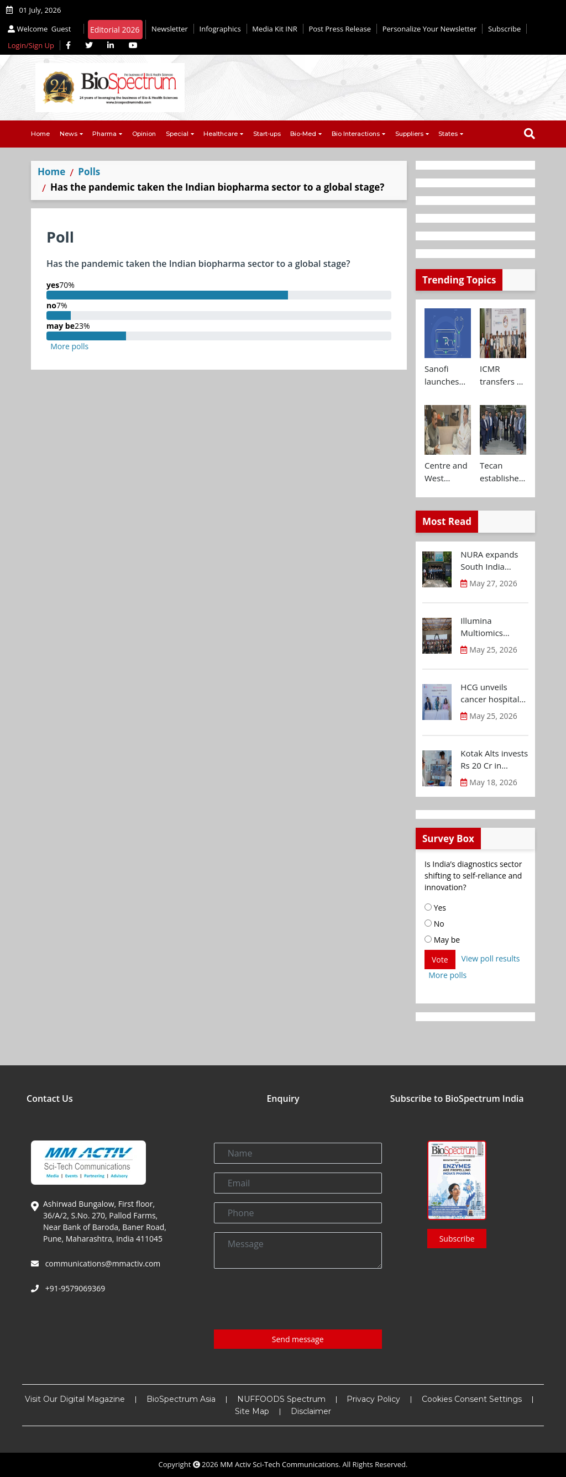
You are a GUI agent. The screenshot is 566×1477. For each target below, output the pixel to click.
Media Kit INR (274, 29)
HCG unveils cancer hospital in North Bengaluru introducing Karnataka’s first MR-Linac (491, 693)
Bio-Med (303, 134)
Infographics (220, 29)
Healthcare (220, 134)
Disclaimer (311, 1411)
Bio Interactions (356, 134)
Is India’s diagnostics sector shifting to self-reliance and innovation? (473, 875)
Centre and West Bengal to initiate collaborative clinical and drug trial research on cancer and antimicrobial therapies (447, 472)
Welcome (41, 29)
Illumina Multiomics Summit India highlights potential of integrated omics (492, 627)
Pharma (104, 134)
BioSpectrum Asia (181, 1399)
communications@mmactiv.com (101, 1263)
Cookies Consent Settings (472, 1399)
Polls (89, 171)
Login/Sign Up (31, 45)
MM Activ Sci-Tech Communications (279, 1464)
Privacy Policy (373, 1399)
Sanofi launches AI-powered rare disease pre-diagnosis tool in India (447, 375)
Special (177, 134)
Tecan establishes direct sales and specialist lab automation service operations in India (502, 472)
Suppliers (409, 134)
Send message (298, 1339)
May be (442, 939)
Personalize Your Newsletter (429, 29)
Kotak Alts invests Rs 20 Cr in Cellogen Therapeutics (494, 760)
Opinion (144, 134)
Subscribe (504, 29)
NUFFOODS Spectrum (281, 1399)
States (448, 134)
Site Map (252, 1411)
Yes (435, 907)
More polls (69, 346)
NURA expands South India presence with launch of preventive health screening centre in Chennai (494, 561)
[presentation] (298, 1299)
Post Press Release (339, 29)
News (68, 134)
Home (40, 134)
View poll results (491, 958)
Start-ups (267, 134)
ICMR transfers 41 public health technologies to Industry (503, 375)
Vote (440, 959)
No (434, 923)
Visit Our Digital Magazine (75, 1399)
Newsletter (169, 29)
